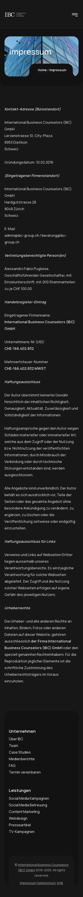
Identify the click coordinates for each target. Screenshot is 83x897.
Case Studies (20, 752)
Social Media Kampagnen (29, 798)
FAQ (12, 765)
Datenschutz (46, 883)
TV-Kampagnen (22, 831)
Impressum (28, 883)
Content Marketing (24, 811)
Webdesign (18, 818)
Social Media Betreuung (28, 805)
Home (42, 70)
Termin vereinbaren (25, 772)
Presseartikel (20, 825)
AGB (60, 883)
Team (13, 745)
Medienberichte (22, 758)
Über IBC (16, 738)
